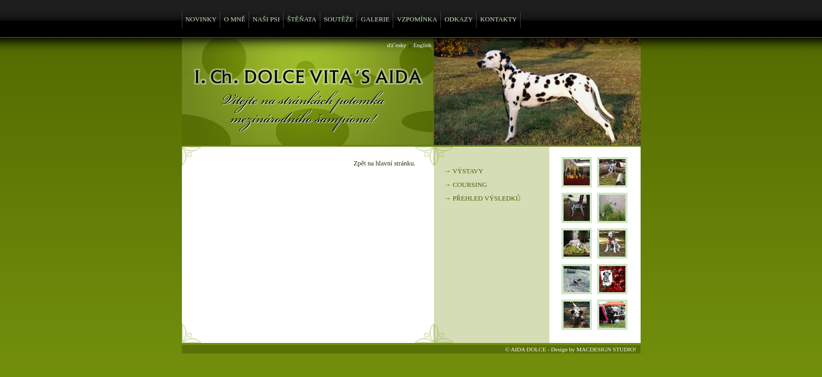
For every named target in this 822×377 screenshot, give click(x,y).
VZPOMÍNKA (417, 19)
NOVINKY (201, 19)
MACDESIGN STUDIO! (606, 349)
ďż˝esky (396, 45)
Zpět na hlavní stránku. (385, 163)
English (422, 45)
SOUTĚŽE (339, 19)
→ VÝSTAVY (464, 171)
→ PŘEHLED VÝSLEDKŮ (483, 198)
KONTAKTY (498, 19)
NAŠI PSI (266, 19)
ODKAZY (459, 19)
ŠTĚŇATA (302, 19)
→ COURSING (466, 184)
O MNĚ (234, 19)
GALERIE (375, 19)
